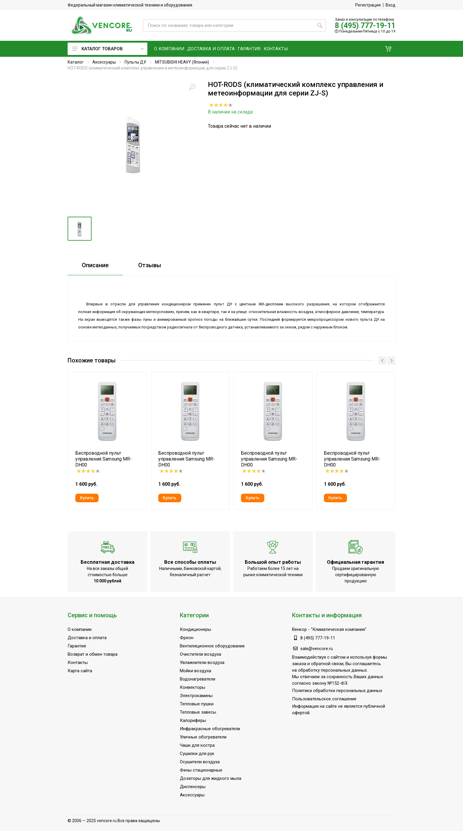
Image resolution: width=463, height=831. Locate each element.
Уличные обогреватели (203, 737)
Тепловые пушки (196, 704)
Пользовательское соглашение (324, 699)
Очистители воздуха (200, 654)
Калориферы (193, 720)
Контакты (78, 662)
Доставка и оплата (87, 637)
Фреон (186, 637)
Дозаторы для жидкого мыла (210, 778)
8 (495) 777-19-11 (365, 25)
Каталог (76, 62)
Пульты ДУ (135, 62)
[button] (388, 49)
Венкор (299, 629)
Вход (390, 5)
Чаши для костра (197, 745)
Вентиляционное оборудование (212, 646)
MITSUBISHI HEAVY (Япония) (182, 62)
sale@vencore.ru (316, 648)
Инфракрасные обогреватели (210, 728)
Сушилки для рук (197, 753)
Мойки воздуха (195, 670)
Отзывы (149, 265)
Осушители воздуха (200, 761)
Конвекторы (192, 687)
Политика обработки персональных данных (337, 690)
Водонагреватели (197, 679)
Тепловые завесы (198, 712)
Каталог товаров (108, 48)
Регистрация (368, 5)
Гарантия (77, 646)
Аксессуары (104, 62)
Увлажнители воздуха (202, 662)
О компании (80, 629)
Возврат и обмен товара (93, 654)
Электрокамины (196, 695)
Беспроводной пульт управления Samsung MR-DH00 (103, 459)
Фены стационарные (201, 770)
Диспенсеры (193, 786)
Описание (95, 265)
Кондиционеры (195, 629)
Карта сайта (80, 670)
